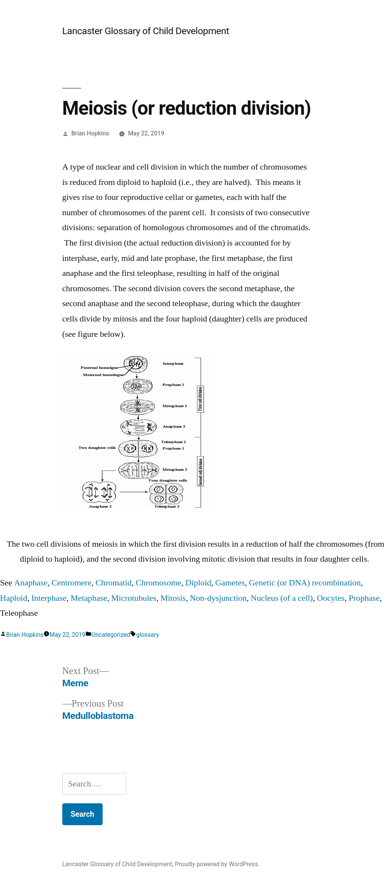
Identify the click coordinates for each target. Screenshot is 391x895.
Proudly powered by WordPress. (217, 864)
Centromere (72, 582)
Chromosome (158, 582)
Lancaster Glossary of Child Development (145, 30)
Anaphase (31, 582)
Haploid (13, 598)
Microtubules (133, 598)
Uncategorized (111, 634)
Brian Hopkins (90, 133)
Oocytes (330, 598)
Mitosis (173, 598)
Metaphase (89, 598)
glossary (147, 634)
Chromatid (113, 582)
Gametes (230, 582)
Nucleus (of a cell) (282, 598)
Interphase (49, 598)
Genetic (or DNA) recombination (305, 582)
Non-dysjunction (218, 598)
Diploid (198, 582)
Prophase (364, 598)
